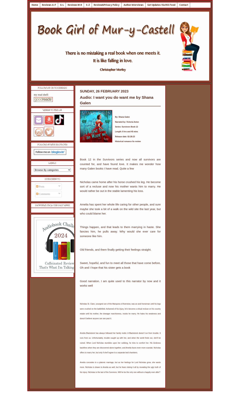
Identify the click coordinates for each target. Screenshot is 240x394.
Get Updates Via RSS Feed (161, 5)
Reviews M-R (75, 5)
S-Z (88, 5)
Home (35, 5)
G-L (62, 5)
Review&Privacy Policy (106, 5)
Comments (43, 194)
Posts (40, 186)
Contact (183, 5)
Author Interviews (133, 5)
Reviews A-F (49, 5)
